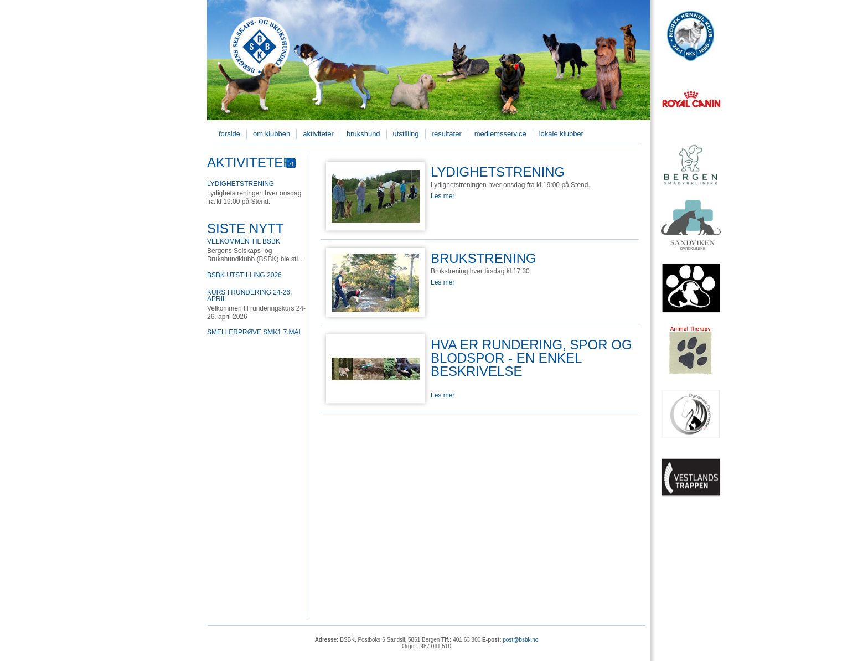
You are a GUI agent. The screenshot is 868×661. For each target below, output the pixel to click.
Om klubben (271, 134)
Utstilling (406, 134)
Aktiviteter (318, 134)
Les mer (442, 196)
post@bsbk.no (520, 640)
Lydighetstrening (240, 184)
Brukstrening (483, 258)
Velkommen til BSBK (243, 241)
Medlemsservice (500, 134)
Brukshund (363, 134)
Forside (229, 134)
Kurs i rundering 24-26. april (249, 295)
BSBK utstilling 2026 (244, 275)
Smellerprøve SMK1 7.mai (254, 332)
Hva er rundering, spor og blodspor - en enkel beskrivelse (531, 358)
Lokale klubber (561, 134)
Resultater (447, 134)
